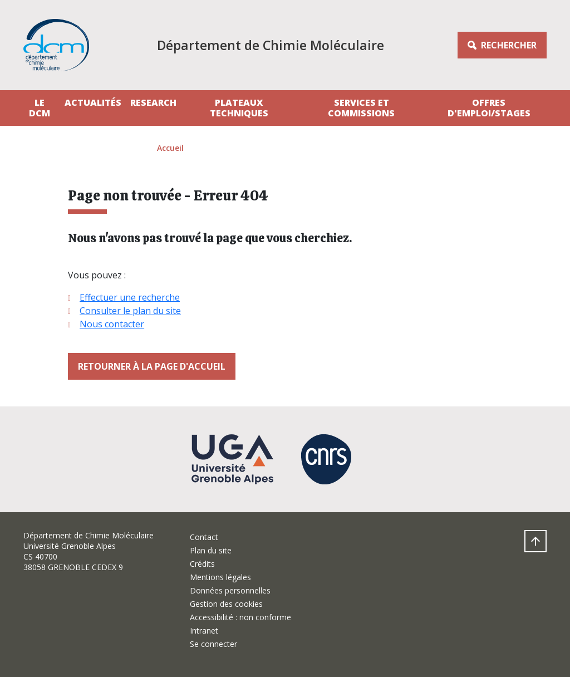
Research (153, 102)
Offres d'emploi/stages (489, 107)
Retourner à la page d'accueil (151, 366)
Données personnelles (230, 590)
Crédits (202, 563)
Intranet (204, 630)
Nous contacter (112, 324)
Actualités (93, 102)
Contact (204, 537)
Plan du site (211, 550)
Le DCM (39, 107)
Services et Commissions (361, 107)
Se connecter (213, 644)
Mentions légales (220, 577)
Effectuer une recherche (130, 297)
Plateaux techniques (239, 107)
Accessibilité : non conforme (240, 617)
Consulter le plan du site (130, 311)
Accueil (170, 148)
